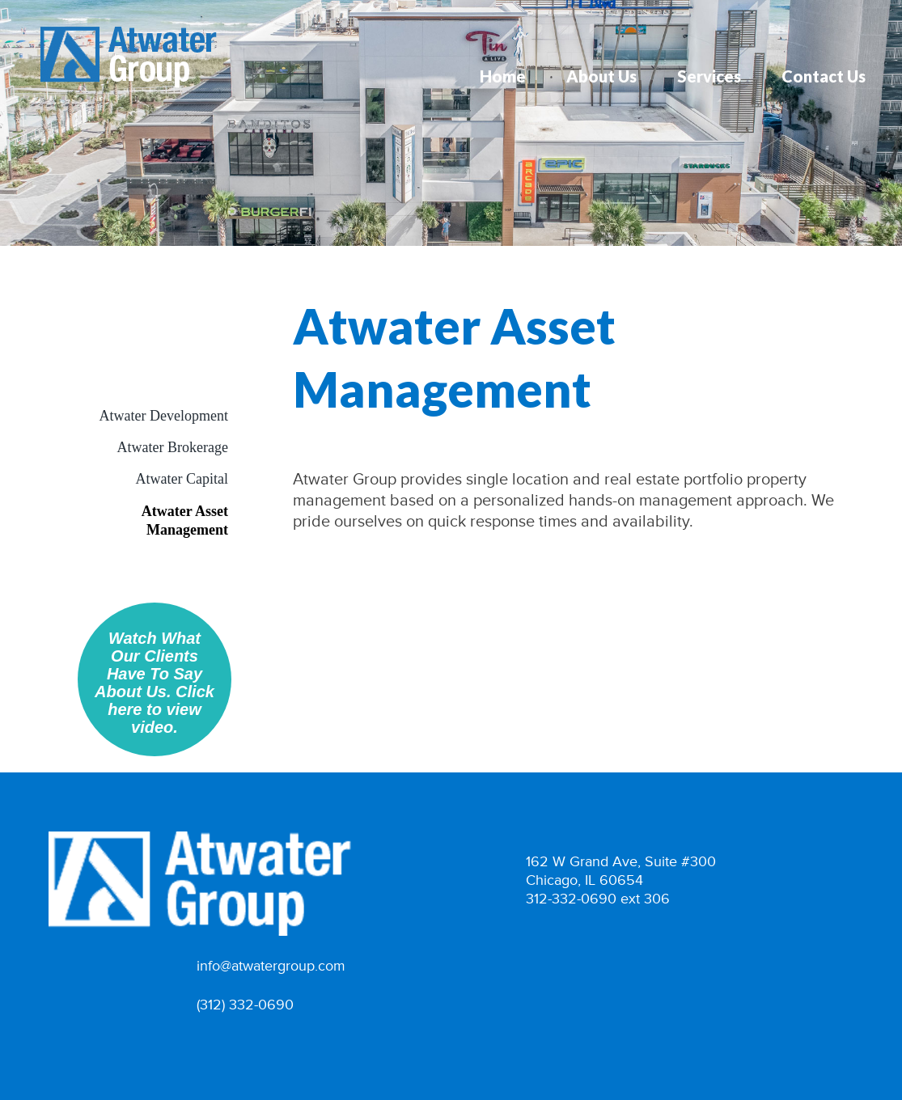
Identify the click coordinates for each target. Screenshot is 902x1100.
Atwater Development (164, 416)
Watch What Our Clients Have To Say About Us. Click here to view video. (154, 682)
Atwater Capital (182, 479)
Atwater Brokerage (172, 447)
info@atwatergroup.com (271, 966)
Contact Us (823, 76)
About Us (601, 76)
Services (709, 76)
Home (503, 76)
